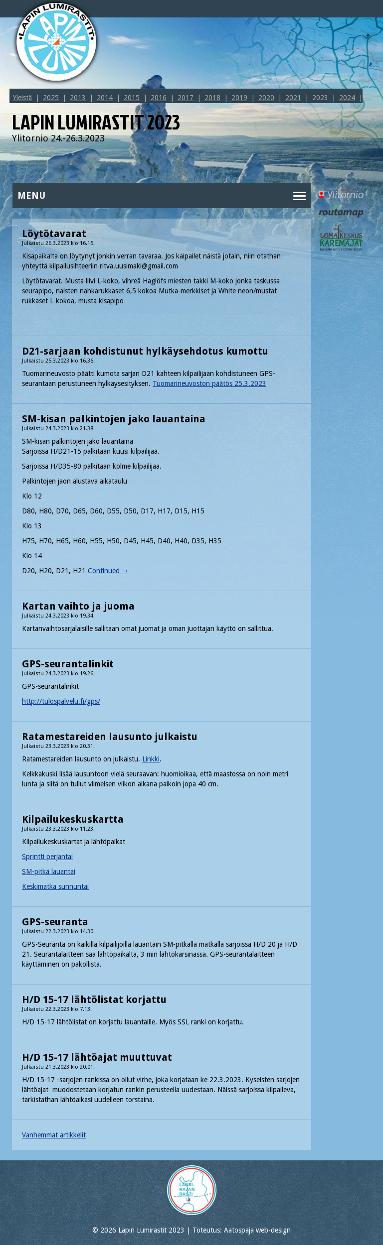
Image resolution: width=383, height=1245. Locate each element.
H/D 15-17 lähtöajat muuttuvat (97, 1057)
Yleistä (22, 98)
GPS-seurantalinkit (68, 664)
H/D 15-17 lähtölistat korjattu (94, 999)
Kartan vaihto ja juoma (78, 606)
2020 (266, 98)
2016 (159, 98)
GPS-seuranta (55, 922)
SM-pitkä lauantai (48, 871)
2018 (212, 98)
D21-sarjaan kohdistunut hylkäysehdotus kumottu (145, 351)
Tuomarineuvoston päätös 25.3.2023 (209, 383)
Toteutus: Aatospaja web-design (241, 1230)
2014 (105, 98)
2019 (239, 98)
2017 (185, 98)
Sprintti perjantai (47, 857)
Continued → (108, 571)
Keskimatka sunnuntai (55, 886)
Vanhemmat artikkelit (54, 1135)
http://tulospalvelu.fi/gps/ (61, 701)
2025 (51, 98)
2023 (320, 98)
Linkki (151, 759)
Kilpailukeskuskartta (73, 819)
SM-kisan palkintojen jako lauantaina (113, 419)
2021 (293, 98)
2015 (132, 98)
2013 (78, 98)
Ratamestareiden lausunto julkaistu (109, 737)
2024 (347, 98)
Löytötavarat (54, 234)
